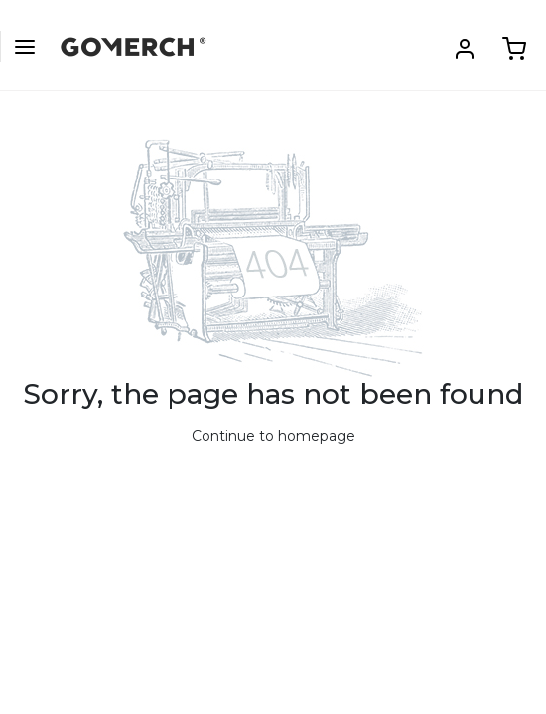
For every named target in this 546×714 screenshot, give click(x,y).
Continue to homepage (273, 436)
